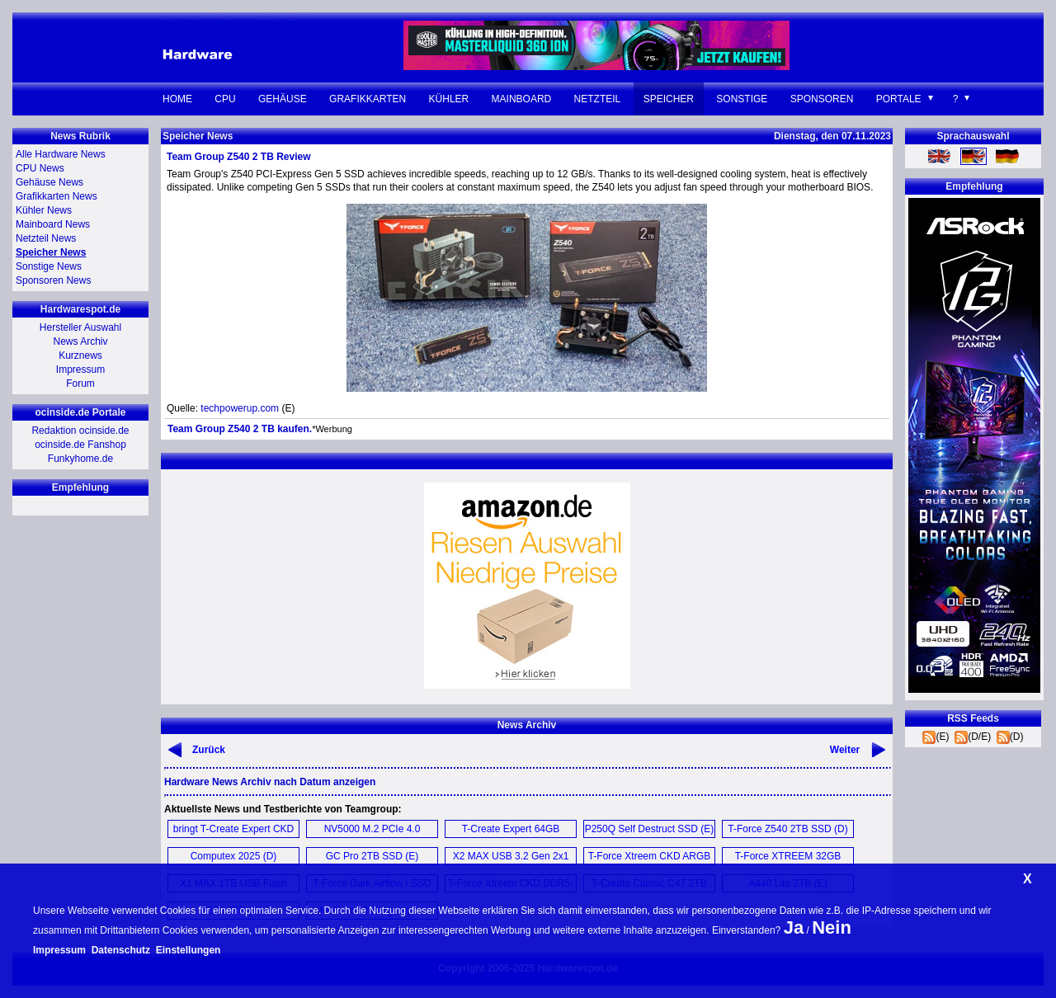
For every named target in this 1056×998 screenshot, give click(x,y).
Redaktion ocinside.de (80, 430)
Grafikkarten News (56, 196)
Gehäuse (282, 99)
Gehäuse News (49, 182)
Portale (899, 99)
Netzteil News (46, 238)
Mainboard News (53, 224)
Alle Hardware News (61, 154)
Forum (80, 383)
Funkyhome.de (80, 458)
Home (177, 99)
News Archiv (80, 341)
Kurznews (80, 355)
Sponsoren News (53, 280)
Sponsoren (822, 99)
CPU (224, 99)
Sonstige (741, 99)
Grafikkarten (367, 99)
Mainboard (522, 99)
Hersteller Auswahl (80, 327)
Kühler (449, 99)
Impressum (80, 369)
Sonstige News (49, 266)
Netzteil (597, 99)
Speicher (669, 99)
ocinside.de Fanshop (80, 444)
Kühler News (44, 210)
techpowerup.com (239, 408)
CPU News (40, 168)
